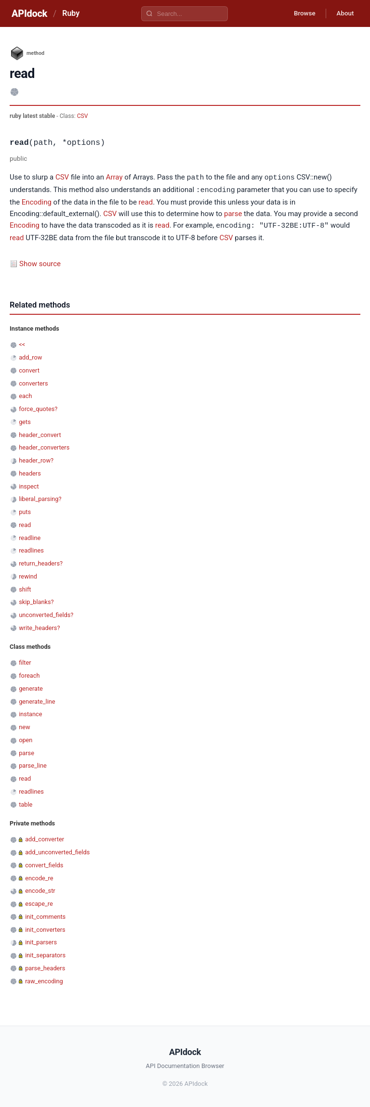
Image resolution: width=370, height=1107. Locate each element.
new (24, 725)
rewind (28, 575)
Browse (300, 13)
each (25, 394)
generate (31, 687)
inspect (29, 485)
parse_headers (45, 966)
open (25, 738)
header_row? (36, 459)
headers (30, 472)
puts (25, 510)
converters (33, 382)
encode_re (39, 876)
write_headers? (39, 626)
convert (29, 369)
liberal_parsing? (40, 497)
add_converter (44, 837)
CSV (82, 116)
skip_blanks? (36, 600)
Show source (40, 262)
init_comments (45, 915)
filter (25, 661)
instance (30, 712)
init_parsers (41, 940)
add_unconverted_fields (57, 850)
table (25, 803)
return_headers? (41, 562)
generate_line (37, 700)
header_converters (44, 446)
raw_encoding (44, 979)
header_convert (40, 433)
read (146, 201)
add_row (30, 356)
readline (29, 536)
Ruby (70, 13)
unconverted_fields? (46, 613)
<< (22, 343)
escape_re (39, 902)
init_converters (45, 928)
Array (114, 177)
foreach (29, 674)
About (343, 13)
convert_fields (44, 863)
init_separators (45, 953)
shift (25, 588)
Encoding (37, 201)
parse (233, 212)
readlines (31, 549)
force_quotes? (38, 407)
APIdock (29, 13)
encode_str (40, 889)
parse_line (33, 764)
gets (25, 420)
